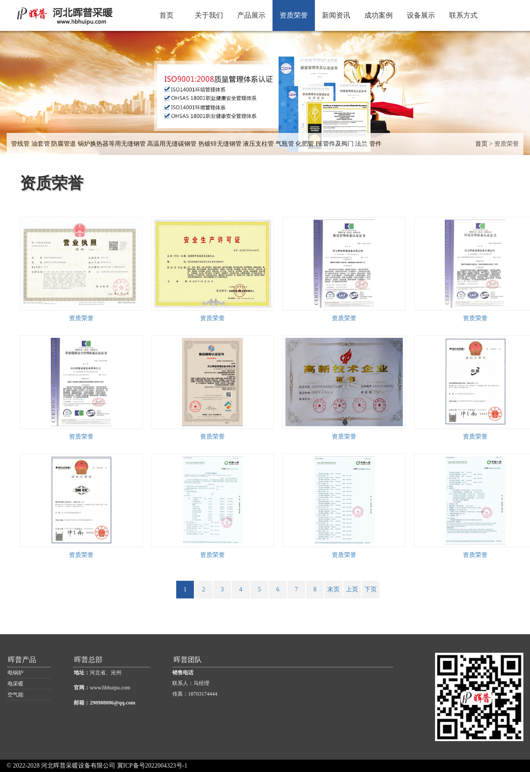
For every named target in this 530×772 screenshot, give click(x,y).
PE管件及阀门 (335, 143)
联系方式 (463, 15)
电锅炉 (15, 673)
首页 (166, 15)
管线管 (20, 143)
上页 (352, 589)
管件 (375, 143)
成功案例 (378, 15)
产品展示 (251, 15)
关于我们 (209, 15)
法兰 (361, 143)
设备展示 (421, 15)
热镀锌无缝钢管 (220, 143)
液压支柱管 (258, 143)
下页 (370, 589)
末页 (333, 589)
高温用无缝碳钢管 (172, 143)
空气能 (15, 695)
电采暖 (15, 684)
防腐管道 (63, 143)
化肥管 (304, 143)
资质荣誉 (294, 15)
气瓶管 (285, 143)
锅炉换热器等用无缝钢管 (112, 143)
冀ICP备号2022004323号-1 (152, 765)
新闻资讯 (336, 15)
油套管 (40, 143)
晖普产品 (22, 659)
